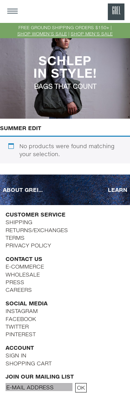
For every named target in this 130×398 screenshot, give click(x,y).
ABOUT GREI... (23, 189)
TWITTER (17, 326)
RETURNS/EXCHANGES (37, 230)
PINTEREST (21, 334)
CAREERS (19, 289)
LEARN (117, 189)
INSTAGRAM (22, 310)
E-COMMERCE (25, 266)
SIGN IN (16, 355)
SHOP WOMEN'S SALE (42, 33)
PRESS (15, 282)
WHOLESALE (23, 274)
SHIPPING (19, 222)
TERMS (15, 237)
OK (81, 387)
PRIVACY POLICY (28, 245)
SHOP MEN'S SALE (92, 33)
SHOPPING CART (29, 363)
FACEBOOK (21, 318)
